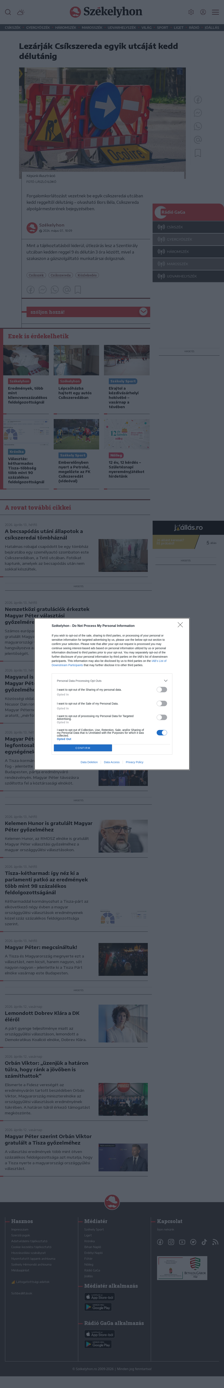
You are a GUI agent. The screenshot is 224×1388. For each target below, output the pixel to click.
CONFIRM (82, 747)
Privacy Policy (134, 762)
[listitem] (112, 681)
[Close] (181, 626)
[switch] (162, 689)
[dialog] (112, 694)
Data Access (112, 762)
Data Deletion (89, 762)
